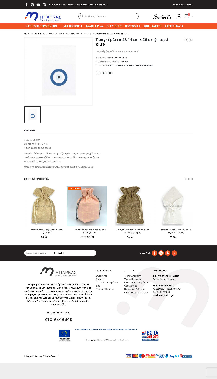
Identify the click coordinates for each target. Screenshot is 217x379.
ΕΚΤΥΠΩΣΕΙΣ (114, 26)
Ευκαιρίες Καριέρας (105, 289)
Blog (98, 286)
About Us (100, 279)
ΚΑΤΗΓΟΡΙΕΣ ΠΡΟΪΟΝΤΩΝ (43, 26)
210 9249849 (163, 292)
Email (110, 73)
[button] (186, 179)
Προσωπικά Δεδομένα (134, 289)
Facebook (98, 73)
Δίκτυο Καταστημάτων (107, 282)
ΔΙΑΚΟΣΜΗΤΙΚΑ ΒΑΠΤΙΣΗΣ (121, 65)
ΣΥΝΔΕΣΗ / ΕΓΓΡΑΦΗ (182, 5)
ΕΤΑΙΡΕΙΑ (53, 5)
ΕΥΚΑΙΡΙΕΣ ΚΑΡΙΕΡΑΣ (98, 5)
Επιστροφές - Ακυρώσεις (136, 282)
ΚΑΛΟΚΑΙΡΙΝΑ (94, 26)
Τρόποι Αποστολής (133, 276)
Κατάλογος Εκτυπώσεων (136, 292)
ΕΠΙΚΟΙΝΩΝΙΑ (81, 5)
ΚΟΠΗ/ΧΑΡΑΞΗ (152, 26)
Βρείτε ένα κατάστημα (164, 279)
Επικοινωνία (101, 276)
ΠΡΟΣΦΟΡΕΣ (132, 26)
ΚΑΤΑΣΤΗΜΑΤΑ (66, 5)
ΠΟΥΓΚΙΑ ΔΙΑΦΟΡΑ (144, 65)
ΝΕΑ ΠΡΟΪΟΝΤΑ (72, 26)
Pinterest (104, 73)
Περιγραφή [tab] (29, 130)
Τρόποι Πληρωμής (132, 279)
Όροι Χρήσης (130, 286)
